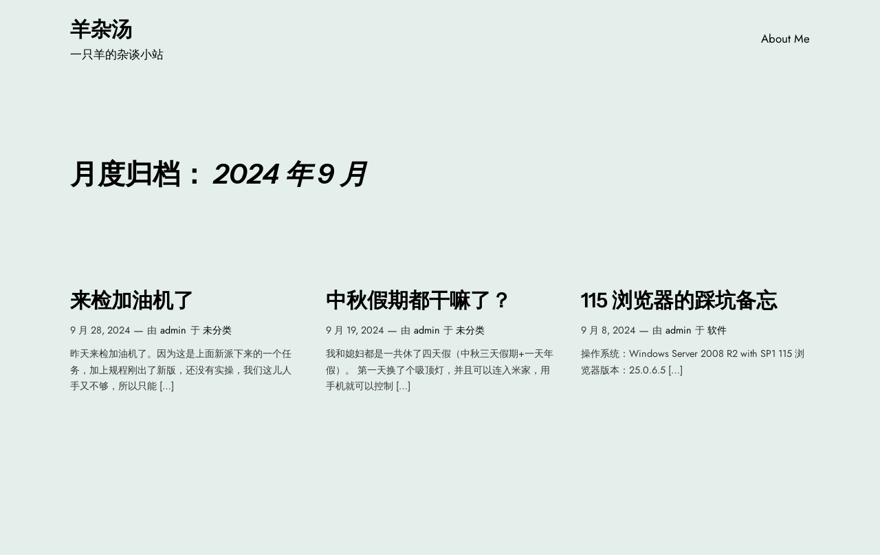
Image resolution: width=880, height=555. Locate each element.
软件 (717, 330)
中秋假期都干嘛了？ (419, 300)
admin (173, 330)
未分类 (217, 330)
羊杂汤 (101, 29)
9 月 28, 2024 (100, 330)
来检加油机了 (132, 300)
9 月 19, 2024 (355, 330)
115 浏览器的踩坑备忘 (679, 300)
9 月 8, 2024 (608, 330)
